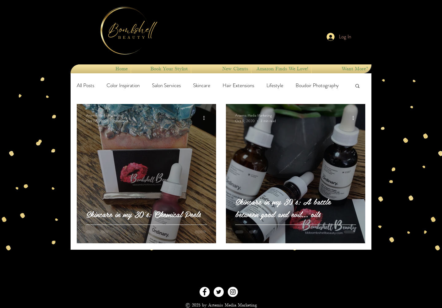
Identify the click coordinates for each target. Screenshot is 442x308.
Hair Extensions (238, 85)
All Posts (85, 85)
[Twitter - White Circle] (219, 292)
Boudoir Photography (317, 85)
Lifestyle (274, 85)
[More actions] (206, 118)
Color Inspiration (123, 85)
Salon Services (166, 85)
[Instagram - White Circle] (233, 292)
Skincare (201, 85)
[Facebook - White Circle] (205, 292)
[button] (161, 68)
